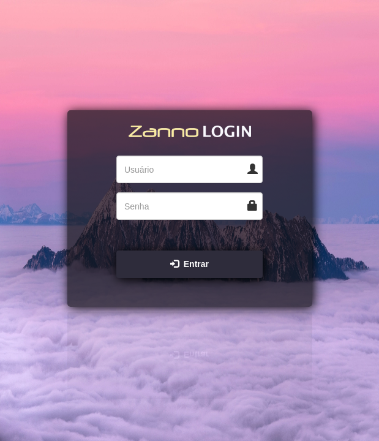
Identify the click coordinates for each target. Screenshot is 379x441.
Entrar (189, 264)
